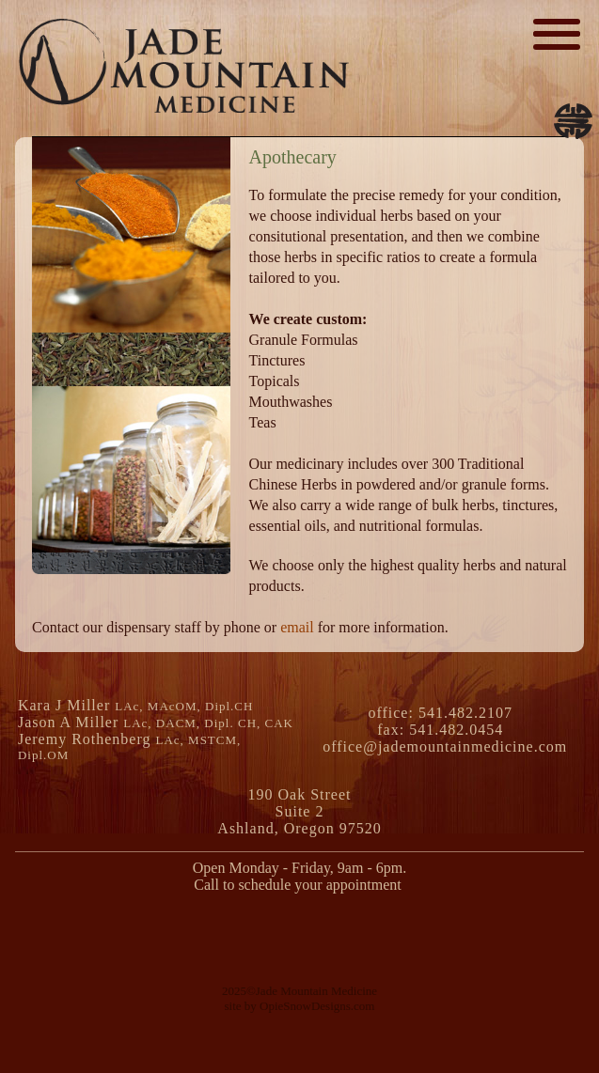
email (297, 627)
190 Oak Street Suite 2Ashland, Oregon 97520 (299, 811)
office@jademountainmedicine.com (445, 746)
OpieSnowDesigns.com (317, 1006)
